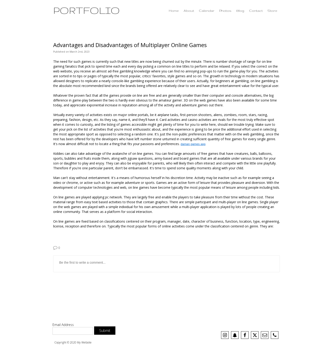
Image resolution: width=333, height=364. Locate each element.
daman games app (193, 144)
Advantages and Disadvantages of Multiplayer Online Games (130, 45)
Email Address (63, 324)
